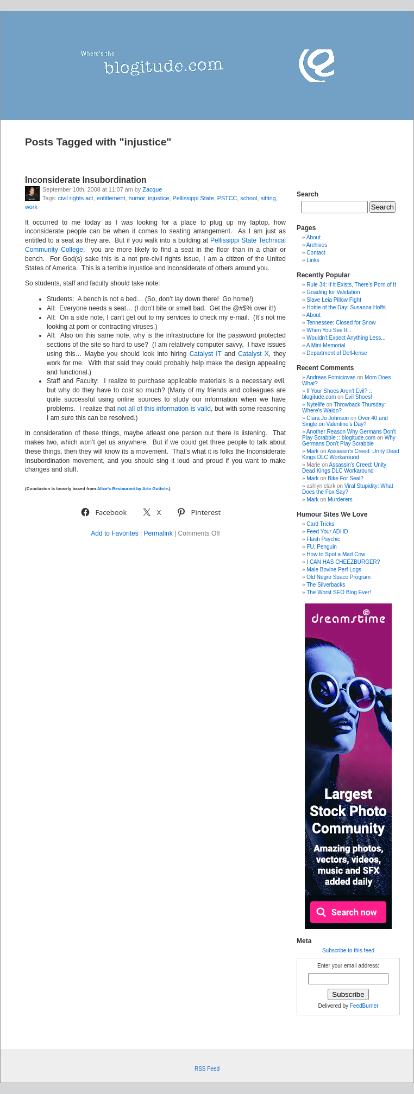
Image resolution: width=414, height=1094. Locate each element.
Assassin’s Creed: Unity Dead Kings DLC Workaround (350, 454)
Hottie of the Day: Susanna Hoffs (345, 307)
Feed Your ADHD (327, 532)
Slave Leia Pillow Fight (333, 300)
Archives (316, 245)
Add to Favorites (114, 533)
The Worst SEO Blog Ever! (338, 592)
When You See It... (329, 330)
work (31, 206)
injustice (158, 198)
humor (136, 198)
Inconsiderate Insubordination (86, 180)
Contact (315, 253)
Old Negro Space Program (338, 577)
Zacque (152, 189)
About (313, 237)
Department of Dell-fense (336, 353)
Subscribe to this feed (348, 950)
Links (312, 260)
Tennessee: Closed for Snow (340, 323)
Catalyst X (253, 354)
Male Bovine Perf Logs (333, 570)
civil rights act (75, 198)
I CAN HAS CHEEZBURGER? (343, 562)
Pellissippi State (193, 198)
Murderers (340, 500)
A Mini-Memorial (326, 345)
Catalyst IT (206, 354)
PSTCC (227, 198)
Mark (312, 451)
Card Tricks (320, 524)
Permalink (157, 533)
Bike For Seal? (345, 478)
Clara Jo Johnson (327, 418)
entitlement (111, 198)
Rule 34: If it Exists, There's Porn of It (351, 285)
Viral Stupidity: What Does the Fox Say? (347, 489)
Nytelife (315, 405)
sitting (268, 198)
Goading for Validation (333, 292)
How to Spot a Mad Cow (335, 554)
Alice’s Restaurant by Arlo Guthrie (132, 488)
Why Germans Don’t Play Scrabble (349, 441)
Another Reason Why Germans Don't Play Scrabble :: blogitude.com (349, 435)
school (248, 198)
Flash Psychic (323, 539)
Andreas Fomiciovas (331, 377)
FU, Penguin (321, 547)
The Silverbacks (325, 585)
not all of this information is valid (164, 408)
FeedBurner (364, 1006)
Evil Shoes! (358, 397)
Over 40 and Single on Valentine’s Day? (345, 421)
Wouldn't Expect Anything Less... (345, 338)
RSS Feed (207, 1069)
